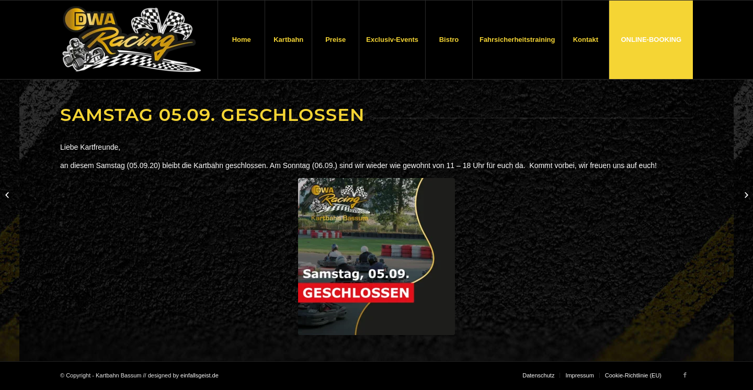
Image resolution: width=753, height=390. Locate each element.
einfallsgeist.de (199, 375)
